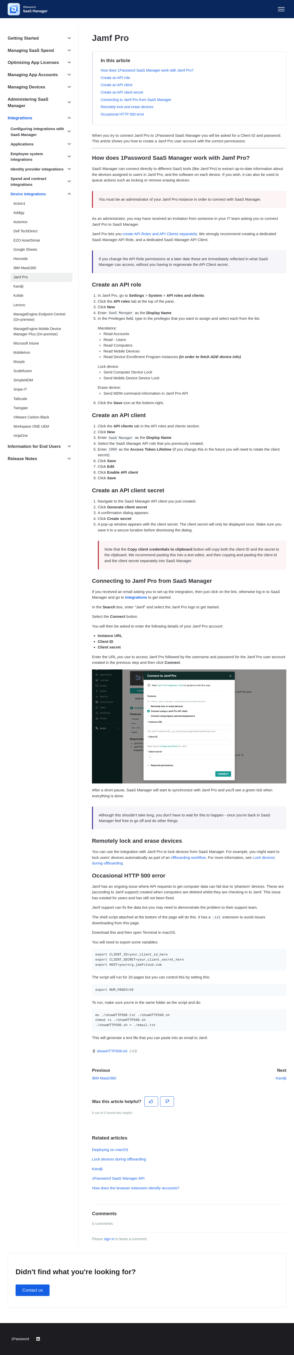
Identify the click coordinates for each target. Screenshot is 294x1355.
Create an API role (115, 78)
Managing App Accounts (33, 74)
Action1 (20, 203)
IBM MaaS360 (104, 1078)
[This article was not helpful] (167, 1101)
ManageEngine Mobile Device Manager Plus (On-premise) (37, 331)
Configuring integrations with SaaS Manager (37, 132)
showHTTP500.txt (112, 1051)
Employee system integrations (26, 157)
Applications (21, 144)
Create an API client (116, 85)
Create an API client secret (122, 92)
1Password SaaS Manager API (118, 1178)
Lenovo (19, 305)
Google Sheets (25, 249)
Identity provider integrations (37, 169)
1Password (20, 1339)
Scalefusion (23, 371)
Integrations (20, 118)
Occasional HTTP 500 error (122, 114)
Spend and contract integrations (28, 181)
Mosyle (19, 362)
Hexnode (21, 259)
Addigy (19, 213)
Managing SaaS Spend (31, 50)
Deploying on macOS (110, 1149)
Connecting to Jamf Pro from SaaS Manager (136, 100)
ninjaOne (21, 436)
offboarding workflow (188, 857)
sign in (109, 1239)
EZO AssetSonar (27, 240)
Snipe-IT (20, 389)
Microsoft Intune (26, 343)
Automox (21, 222)
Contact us (32, 1290)
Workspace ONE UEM (31, 426)
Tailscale (20, 399)
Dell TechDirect (26, 231)
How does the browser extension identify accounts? (135, 1188)
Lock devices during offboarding (119, 1159)
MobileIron (22, 352)
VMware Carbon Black (31, 417)
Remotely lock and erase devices (127, 107)
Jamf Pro (21, 277)
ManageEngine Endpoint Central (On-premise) (39, 317)
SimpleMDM (23, 380)
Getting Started (23, 38)
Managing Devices (26, 87)
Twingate (21, 408)
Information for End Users (34, 446)
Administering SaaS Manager (28, 102)
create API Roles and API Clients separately (160, 234)
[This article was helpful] (151, 1101)
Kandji (281, 1078)
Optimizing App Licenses (33, 62)
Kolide (18, 295)
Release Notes (22, 458)
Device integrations (28, 194)
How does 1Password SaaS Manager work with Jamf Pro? (147, 70)
